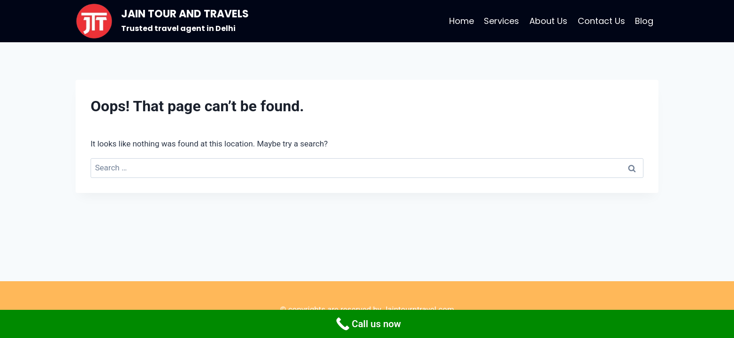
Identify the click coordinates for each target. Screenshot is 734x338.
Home (461, 21)
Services (501, 21)
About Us (548, 21)
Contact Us (601, 21)
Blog (644, 21)
